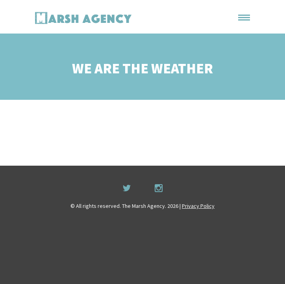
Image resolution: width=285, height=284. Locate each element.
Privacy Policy (198, 205)
